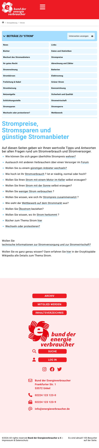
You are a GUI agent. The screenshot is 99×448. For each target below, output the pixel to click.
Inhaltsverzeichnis (49, 312)
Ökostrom (25, 208)
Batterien (55, 69)
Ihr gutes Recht (10, 63)
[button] (18, 36)
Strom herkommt (47, 214)
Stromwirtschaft (59, 100)
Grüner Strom (57, 82)
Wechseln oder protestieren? (16, 113)
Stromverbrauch (34, 173)
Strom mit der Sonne (38, 185)
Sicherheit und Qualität (62, 94)
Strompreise (57, 57)
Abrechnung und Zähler (62, 63)
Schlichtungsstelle (12, 100)
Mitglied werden (49, 304)
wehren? (71, 156)
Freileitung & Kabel (12, 82)
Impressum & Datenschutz (15, 440)
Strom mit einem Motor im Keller (45, 179)
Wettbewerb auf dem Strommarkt (42, 203)
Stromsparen (9, 106)
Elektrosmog (57, 76)
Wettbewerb (57, 113)
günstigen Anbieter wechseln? (48, 168)
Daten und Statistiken (61, 51)
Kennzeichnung (58, 88)
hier (40, 220)
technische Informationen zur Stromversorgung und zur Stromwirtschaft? (46, 244)
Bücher (6, 51)
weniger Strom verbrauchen (35, 191)
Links (53, 45)
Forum (85, 162)
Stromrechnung (10, 69)
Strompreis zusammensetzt (60, 197)
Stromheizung (9, 88)
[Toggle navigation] (92, 7)
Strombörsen (9, 76)
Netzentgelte (9, 94)
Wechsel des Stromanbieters (16, 57)
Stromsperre (57, 106)
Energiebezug (11, 23)
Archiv (49, 295)
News (5, 45)
